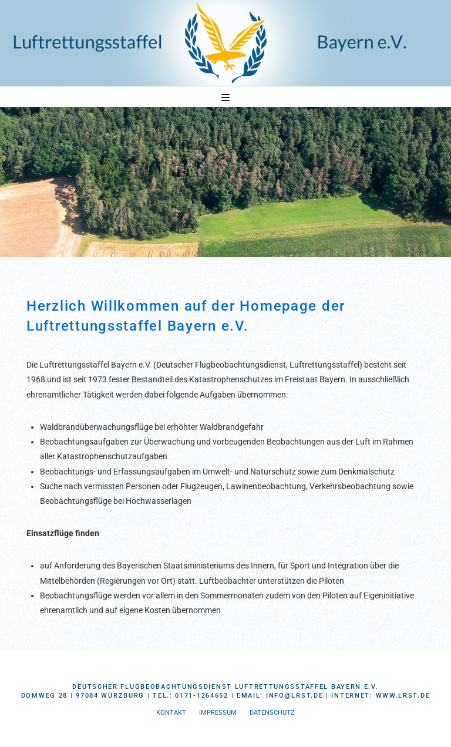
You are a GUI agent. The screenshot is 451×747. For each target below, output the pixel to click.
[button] (225, 98)
